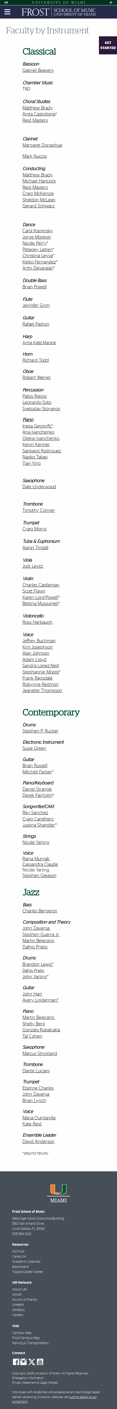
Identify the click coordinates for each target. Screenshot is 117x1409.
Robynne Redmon (40, 684)
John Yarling (34, 977)
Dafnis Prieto (34, 947)
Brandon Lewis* (37, 964)
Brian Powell (34, 287)
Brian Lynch (34, 1100)
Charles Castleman (40, 585)
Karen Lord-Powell (40, 597)
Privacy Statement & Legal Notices (35, 1382)
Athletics (18, 1310)
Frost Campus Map (26, 1338)
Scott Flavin (33, 591)
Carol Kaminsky (37, 231)
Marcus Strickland (39, 1053)
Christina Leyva (37, 256)
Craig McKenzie (38, 193)
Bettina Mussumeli (40, 603)
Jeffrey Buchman (39, 641)
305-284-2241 (21, 1234)
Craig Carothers (37, 819)
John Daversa (35, 928)
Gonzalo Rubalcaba (41, 1030)
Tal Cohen (32, 1036)
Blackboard (20, 1267)
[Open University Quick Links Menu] (111, 2)
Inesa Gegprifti (36, 426)
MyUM (16, 1294)
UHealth (18, 1305)
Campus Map (22, 1333)
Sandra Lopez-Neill (40, 666)
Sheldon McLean (38, 200)
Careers (17, 1315)
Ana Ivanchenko (38, 432)
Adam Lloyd (34, 659)
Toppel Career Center (27, 1272)
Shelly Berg (33, 1024)
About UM (19, 1289)
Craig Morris (34, 529)
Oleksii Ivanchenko (40, 438)
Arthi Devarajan (37, 268)
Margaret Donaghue (42, 145)
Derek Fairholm (37, 795)
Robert (29, 377)
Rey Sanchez (35, 813)
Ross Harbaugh (37, 622)
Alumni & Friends (24, 1299)
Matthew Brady (37, 108)
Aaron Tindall (35, 548)
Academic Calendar (26, 1261)
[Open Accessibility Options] (6, 2)
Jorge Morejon (36, 237)
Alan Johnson (35, 653)
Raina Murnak (35, 859)
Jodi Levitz (32, 566)
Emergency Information (28, 1378)
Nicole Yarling (35, 870)
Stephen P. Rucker (40, 731)
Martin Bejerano (38, 941)
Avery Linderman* (40, 1000)
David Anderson (38, 1141)
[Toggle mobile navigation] (7, 12)
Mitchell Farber (37, 772)
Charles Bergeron (39, 911)
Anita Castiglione (39, 114)
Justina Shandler (38, 825)
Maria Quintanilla (38, 1118)
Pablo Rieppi (34, 396)
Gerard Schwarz (38, 206)
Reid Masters (35, 120)
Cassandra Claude (40, 864)
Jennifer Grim (36, 305)
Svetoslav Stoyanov (41, 409)
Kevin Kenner (36, 444)
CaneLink (19, 1256)
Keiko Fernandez (39, 262)
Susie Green (34, 748)
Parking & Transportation (30, 1343)
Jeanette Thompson (42, 690)
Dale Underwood (39, 487)
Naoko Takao (34, 457)
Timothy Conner (38, 510)
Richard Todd (35, 360)
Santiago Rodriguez (41, 451)
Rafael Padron (35, 324)
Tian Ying (31, 463)
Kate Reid (32, 1124)
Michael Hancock (39, 181)
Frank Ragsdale (37, 678)
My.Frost (18, 1251)
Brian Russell (34, 765)
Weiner (43, 377)
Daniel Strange (37, 789)
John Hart (32, 994)
